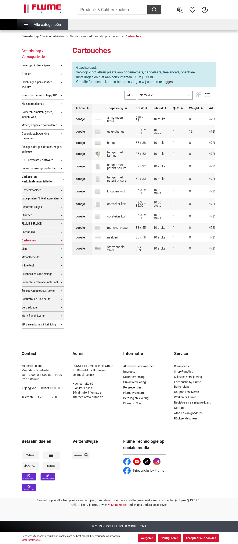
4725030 (215, 143)
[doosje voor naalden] (98, 237)
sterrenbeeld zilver (116, 248)
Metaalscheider (31, 257)
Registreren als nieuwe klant (192, 402)
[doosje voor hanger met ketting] (98, 154)
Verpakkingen (30, 307)
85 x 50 (141, 154)
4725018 (215, 166)
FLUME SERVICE (32, 224)
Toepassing (117, 108)
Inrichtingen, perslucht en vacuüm (37, 84)
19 (190, 131)
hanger (112, 143)
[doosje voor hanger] (98, 143)
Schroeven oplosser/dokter (39, 291)
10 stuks (159, 119)
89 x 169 (138, 248)
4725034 (215, 119)
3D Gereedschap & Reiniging (39, 324)
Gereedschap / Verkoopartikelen (34, 54)
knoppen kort (116, 191)
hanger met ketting (115, 153)
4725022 (215, 191)
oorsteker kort (116, 204)
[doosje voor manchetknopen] (98, 227)
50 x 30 (141, 179)
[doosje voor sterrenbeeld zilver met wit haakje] (98, 248)
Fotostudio (28, 232)
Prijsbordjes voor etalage (37, 274)
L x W (141, 108)
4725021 (215, 216)
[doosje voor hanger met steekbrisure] (98, 166)
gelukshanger (116, 131)
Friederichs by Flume (143, 470)
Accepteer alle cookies (201, 538)
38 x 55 (141, 228)
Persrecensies (132, 387)
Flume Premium (133, 392)
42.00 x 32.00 (141, 204)
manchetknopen (118, 228)
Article (82, 108)
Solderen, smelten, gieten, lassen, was (37, 114)
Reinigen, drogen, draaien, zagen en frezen (41, 149)
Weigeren (147, 538)
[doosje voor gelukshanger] (98, 132)
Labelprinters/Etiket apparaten (40, 198)
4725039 (215, 248)
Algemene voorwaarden (138, 366)
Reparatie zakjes (32, 207)
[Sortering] (165, 95)
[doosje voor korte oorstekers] (98, 204)
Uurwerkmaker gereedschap (39, 168)
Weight (196, 108)
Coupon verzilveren (186, 392)
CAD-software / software (37, 160)
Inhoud (160, 108)
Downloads (181, 366)
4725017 (215, 204)
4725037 (215, 154)
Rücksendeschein (185, 418)
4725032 (215, 237)
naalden (112, 237)
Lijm (24, 249)
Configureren (169, 538)
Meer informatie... (32, 539)
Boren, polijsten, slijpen (36, 65)
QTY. (178, 108)
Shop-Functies (183, 371)
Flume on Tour (132, 403)
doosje (80, 119)
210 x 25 (139, 119)
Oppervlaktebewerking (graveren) (35, 136)
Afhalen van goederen (188, 413)
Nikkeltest (28, 265)
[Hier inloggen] (205, 9)
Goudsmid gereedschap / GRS (40, 95)
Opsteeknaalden (31, 190)
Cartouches (29, 240)
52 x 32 (141, 166)
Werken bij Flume (185, 397)
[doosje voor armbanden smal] (98, 119)
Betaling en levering (136, 398)
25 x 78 (141, 237)
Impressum (130, 371)
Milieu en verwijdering (188, 377)
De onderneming (134, 377)
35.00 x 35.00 (141, 131)
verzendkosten (117, 504)
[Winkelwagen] (213, 6)
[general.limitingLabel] (130, 95)
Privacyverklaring (134, 382)
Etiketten (27, 215)
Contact (179, 407)
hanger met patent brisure (116, 166)
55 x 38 (141, 143)
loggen (168, 82)
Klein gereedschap (33, 104)
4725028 (215, 228)
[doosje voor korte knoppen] (98, 191)
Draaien (26, 74)
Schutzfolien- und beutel (36, 299)
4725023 (215, 179)
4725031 (215, 131)
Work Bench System (34, 316)
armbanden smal (115, 119)
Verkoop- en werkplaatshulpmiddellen (37, 179)
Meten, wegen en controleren (39, 125)
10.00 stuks (157, 131)
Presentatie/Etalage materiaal (40, 282)
